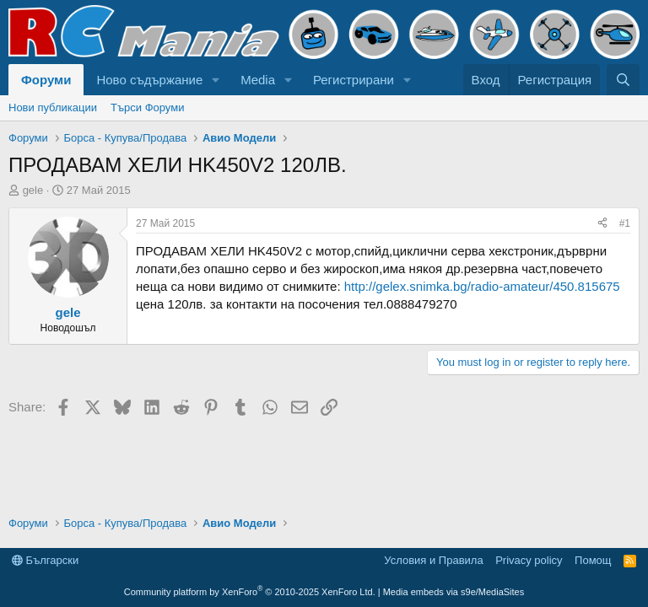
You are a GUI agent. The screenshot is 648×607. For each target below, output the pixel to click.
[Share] (602, 224)
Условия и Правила (433, 560)
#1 (624, 223)
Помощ (593, 560)
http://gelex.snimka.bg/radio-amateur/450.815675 (482, 286)
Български (45, 560)
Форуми (46, 80)
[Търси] (623, 79)
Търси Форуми (147, 107)
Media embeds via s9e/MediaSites (454, 592)
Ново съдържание (149, 80)
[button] (216, 79)
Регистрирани (353, 80)
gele (33, 190)
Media (257, 80)
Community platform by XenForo (249, 592)
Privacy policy (528, 560)
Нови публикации (52, 107)
